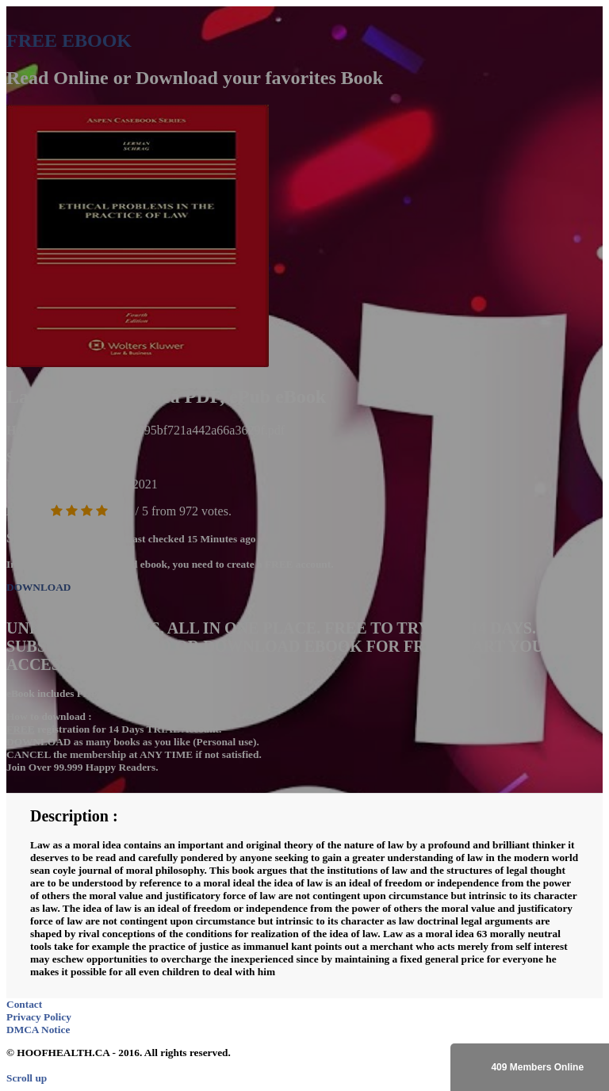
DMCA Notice (38, 1029)
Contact (24, 1004)
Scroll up (26, 1078)
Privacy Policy (38, 1017)
